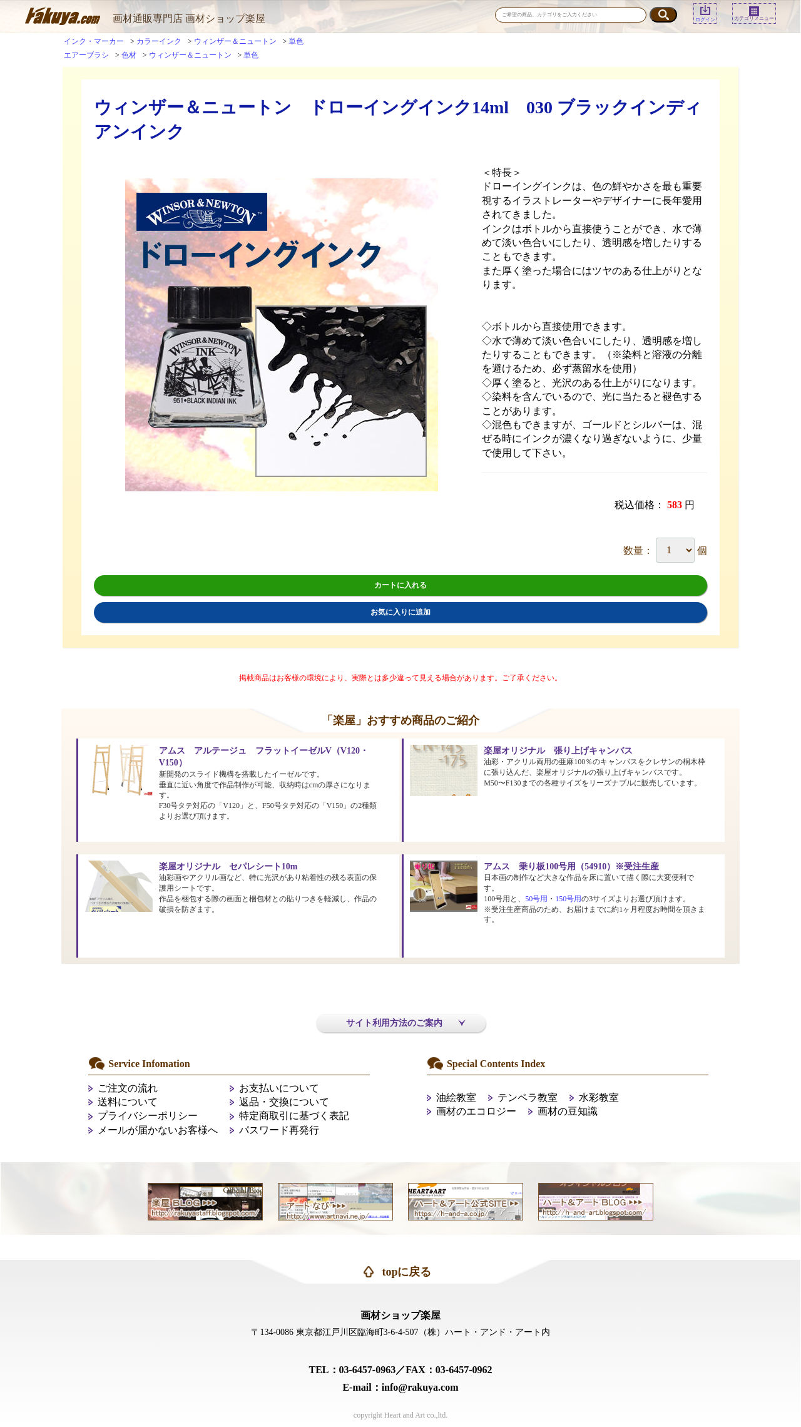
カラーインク (158, 41)
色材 (128, 55)
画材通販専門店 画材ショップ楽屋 (189, 18)
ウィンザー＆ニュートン (235, 41)
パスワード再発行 (279, 1130)
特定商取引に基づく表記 (294, 1115)
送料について (128, 1102)
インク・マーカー (94, 41)
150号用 (568, 898)
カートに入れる (400, 585)
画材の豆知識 (568, 1111)
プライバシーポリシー (148, 1115)
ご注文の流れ (128, 1088)
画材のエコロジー (476, 1111)
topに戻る (406, 1272)
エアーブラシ (86, 55)
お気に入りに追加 (400, 612)
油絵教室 (456, 1097)
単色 (296, 41)
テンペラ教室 (527, 1097)
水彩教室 (599, 1097)
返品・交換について (284, 1102)
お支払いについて (279, 1088)
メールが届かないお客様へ (158, 1130)
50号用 (536, 898)
